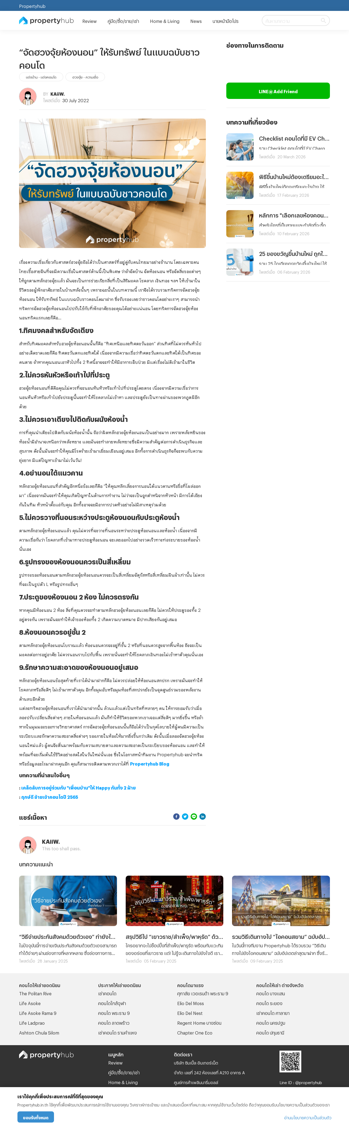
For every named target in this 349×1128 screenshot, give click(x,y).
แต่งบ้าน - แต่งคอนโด (41, 76)
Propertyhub (32, 5)
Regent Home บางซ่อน (199, 1022)
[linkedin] (202, 816)
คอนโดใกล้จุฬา (112, 1002)
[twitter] (185, 816)
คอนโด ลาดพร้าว (114, 1022)
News (196, 20)
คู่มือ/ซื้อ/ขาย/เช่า (123, 20)
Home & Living (164, 20)
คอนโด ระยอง (269, 1002)
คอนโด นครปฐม (270, 1022)
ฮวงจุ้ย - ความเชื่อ (85, 76)
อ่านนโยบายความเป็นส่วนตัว (308, 1116)
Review (89, 20)
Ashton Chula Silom (39, 1032)
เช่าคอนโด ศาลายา (273, 1012)
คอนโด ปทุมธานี (270, 1032)
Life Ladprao (32, 1022)
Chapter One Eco (194, 1032)
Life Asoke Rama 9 (37, 1012)
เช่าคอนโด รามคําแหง (117, 1032)
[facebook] (176, 816)
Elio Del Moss (190, 1002)
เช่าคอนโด (107, 992)
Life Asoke (30, 1002)
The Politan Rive (35, 992)
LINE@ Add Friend (278, 90)
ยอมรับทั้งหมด (36, 1116)
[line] (194, 816)
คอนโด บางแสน (270, 992)
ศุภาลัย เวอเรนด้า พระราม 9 (202, 992)
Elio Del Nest (190, 1012)
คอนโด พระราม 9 (114, 1012)
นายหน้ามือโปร (226, 20)
